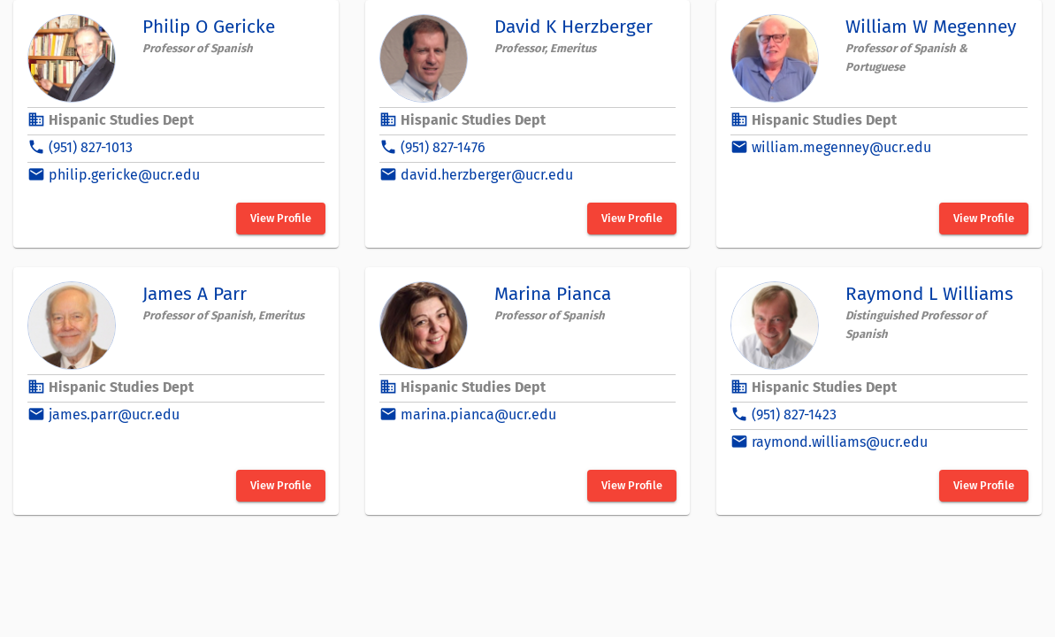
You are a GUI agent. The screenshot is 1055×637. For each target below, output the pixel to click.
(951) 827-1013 (91, 147)
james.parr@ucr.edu (114, 414)
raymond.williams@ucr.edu (840, 442)
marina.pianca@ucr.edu (478, 414)
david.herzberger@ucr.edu (487, 174)
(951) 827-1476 (443, 147)
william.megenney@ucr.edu (841, 147)
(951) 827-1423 (794, 414)
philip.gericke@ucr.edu (124, 174)
